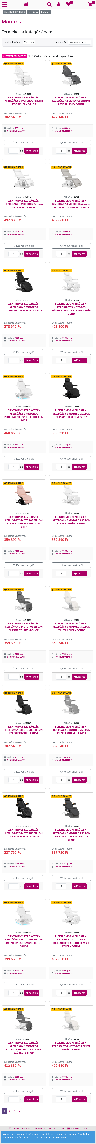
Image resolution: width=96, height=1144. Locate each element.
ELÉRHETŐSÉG (77, 1128)
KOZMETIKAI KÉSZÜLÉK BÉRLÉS (27, 1128)
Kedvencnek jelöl (23, 142)
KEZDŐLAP (57, 1128)
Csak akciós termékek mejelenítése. (54, 56)
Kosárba (31, 150)
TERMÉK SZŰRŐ (14, 56)
